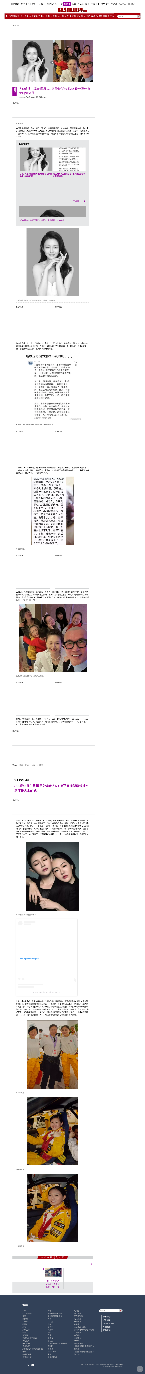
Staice (76, 1341)
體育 (87, 4)
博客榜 (106, 16)
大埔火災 (24, 16)
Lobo (24, 1333)
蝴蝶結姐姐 (52, 1357)
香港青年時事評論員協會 (84, 1330)
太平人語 (77, 1333)
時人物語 (77, 1319)
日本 (27, 765)
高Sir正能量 (79, 1316)
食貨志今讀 (26, 1357)
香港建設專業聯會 (55, 1316)
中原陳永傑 (78, 1343)
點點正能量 (26, 1354)
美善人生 (95, 4)
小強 (24, 1327)
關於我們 (107, 1330)
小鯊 (49, 1324)
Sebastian (26, 1322)
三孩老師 (77, 1338)
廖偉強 (50, 1338)
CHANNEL (52, 4)
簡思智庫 (26, 1341)
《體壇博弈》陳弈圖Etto (84, 1346)
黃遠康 (25, 1335)
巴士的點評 (26, 1313)
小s (46, 765)
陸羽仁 (25, 1324)
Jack (49, 1333)
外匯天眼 (77, 1322)
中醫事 (73, 16)
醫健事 (80, 16)
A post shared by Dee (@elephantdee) (46, 992)
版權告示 (107, 1317)
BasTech (123, 4)
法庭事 (54, 16)
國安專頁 (15, 4)
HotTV (131, 4)
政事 (41, 16)
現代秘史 (77, 1313)
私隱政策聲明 (108, 1323)
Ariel (24, 1311)
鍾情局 (25, 1319)
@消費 (99, 16)
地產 (67, 16)
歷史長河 (105, 4)
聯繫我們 (107, 1327)
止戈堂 (50, 1322)
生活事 (114, 4)
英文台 (34, 4)
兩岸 (93, 16)
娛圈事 (67, 4)
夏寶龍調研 (14, 16)
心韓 (74, 4)
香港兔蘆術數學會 (29, 1338)
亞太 (60, 4)
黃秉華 (50, 1330)
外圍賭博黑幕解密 (55, 1313)
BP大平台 (25, 4)
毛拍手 (77, 1311)
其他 (112, 16)
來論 (49, 1354)
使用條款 (107, 1320)
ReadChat (52, 1352)
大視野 (87, 16)
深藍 (24, 1316)
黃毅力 (77, 1324)
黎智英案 (33, 16)
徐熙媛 (40, 765)
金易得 (77, 1335)
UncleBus (26, 1343)
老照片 (50, 1349)
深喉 (49, 1311)
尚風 (49, 1335)
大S (33, 765)
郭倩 (49, 1319)
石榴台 (42, 4)
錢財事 (61, 16)
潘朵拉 (50, 1341)
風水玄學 (26, 1330)
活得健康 (26, 1346)
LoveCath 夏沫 (80, 1327)
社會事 (47, 16)
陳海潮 (77, 1349)
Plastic (81, 4)
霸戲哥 (50, 1327)
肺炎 (21, 765)
